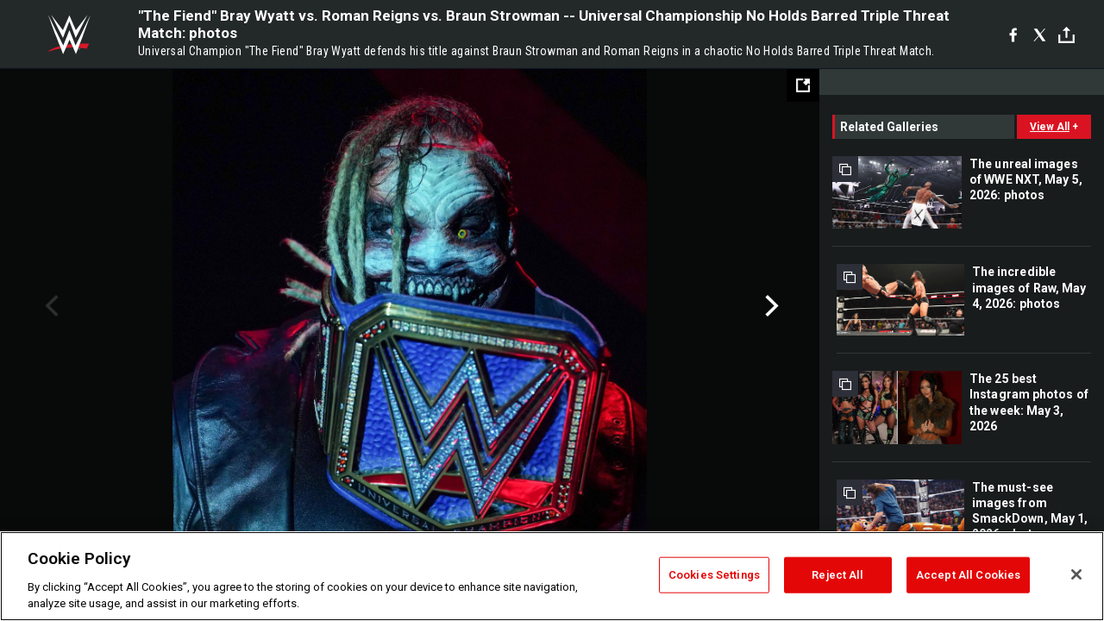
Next (770, 306)
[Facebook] (1013, 34)
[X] (1039, 34)
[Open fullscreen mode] (803, 85)
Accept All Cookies (968, 574)
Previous (49, 306)
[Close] (1076, 574)
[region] (552, 576)
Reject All (837, 574)
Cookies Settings (714, 574)
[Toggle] (1066, 35)
